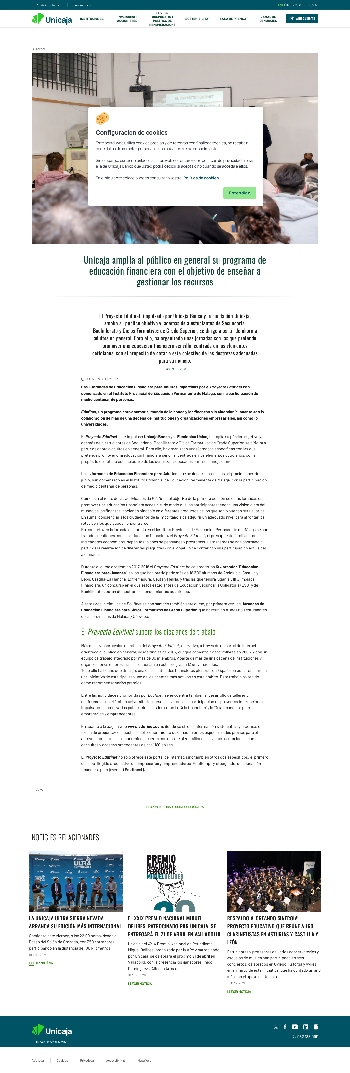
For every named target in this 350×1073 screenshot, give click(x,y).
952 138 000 (305, 1036)
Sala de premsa (233, 19)
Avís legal (38, 1060)
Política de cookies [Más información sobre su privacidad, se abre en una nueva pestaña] (201, 177)
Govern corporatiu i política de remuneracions (162, 18)
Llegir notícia (41, 963)
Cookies (62, 1060)
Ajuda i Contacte (48, 5)
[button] (38, 49)
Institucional (92, 19)
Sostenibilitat (197, 19)
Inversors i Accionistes (127, 19)
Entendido (239, 193)
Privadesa (87, 1060)
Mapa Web (144, 1060)
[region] (175, 156)
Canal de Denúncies (268, 19)
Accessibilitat (115, 1060)
